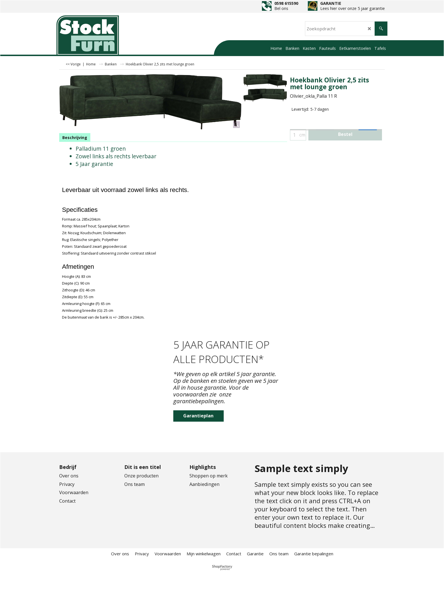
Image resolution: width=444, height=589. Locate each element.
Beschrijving (74, 137)
